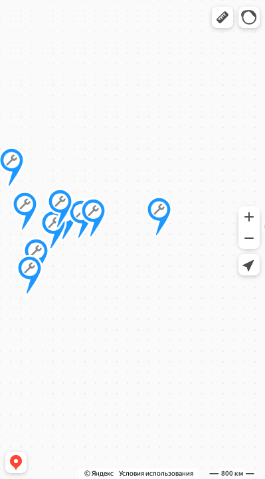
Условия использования (156, 473)
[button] (222, 17)
